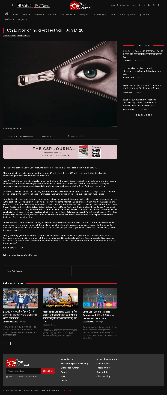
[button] (13, 5)
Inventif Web (67, 390)
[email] (23, 371)
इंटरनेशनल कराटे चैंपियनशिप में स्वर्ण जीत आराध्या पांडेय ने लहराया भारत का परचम (20, 315)
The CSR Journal (26, 136)
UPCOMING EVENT (23, 36)
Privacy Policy (32, 376)
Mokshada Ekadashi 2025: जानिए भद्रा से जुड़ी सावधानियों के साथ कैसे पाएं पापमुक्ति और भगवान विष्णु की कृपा (60, 316)
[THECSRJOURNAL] (81, 5)
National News (128, 77)
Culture (6, 36)
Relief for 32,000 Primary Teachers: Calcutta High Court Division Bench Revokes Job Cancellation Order (139, 102)
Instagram (142, 365)
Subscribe (48, 371)
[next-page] (9, 343)
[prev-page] (4, 343)
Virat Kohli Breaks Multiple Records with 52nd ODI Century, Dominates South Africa (99, 315)
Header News (88, 322)
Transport (127, 60)
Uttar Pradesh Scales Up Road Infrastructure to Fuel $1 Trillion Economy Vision (142, 71)
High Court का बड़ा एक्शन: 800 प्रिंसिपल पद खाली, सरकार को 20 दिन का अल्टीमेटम (142, 86)
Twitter (141, 375)
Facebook (142, 360)
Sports (13, 36)
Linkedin (141, 370)
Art (13, 271)
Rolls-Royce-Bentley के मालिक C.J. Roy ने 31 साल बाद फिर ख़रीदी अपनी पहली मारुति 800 (143, 54)
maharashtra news (10, 322)
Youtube (141, 380)
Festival (19, 271)
